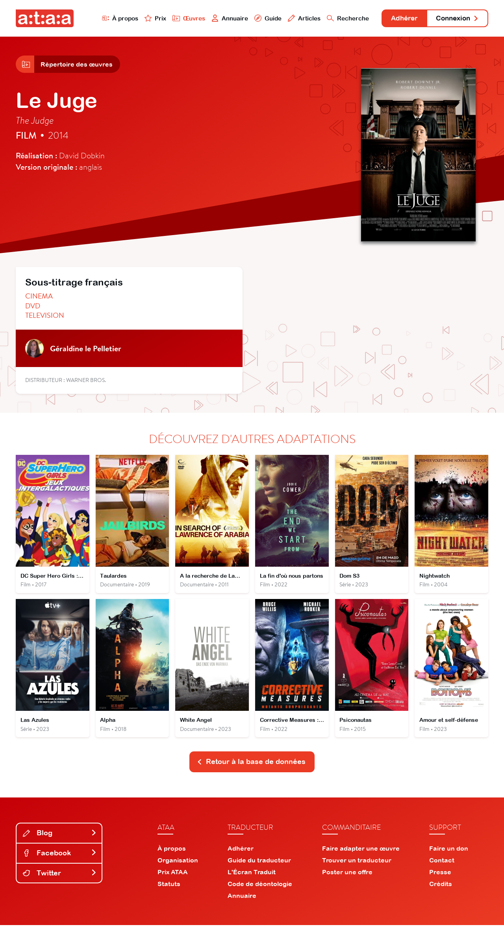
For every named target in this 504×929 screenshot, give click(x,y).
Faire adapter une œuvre (361, 852)
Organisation (178, 864)
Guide (259, 18)
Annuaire (221, 18)
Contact (441, 864)
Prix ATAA (173, 875)
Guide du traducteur (259, 864)
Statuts (169, 887)
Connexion (455, 19)
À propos (111, 18)
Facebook (60, 857)
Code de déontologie (260, 887)
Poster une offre (347, 875)
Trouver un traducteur (356, 864)
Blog (60, 837)
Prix (146, 18)
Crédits (440, 887)
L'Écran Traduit (252, 875)
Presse (440, 875)
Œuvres (180, 18)
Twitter (60, 877)
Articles (296, 18)
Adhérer (398, 19)
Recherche (340, 18)
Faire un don (448, 852)
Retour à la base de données (251, 766)
